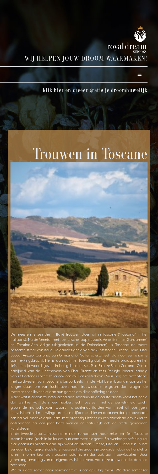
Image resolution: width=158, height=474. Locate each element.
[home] (112, 39)
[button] (140, 74)
